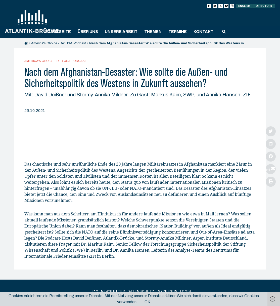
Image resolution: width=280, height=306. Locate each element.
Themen (153, 31)
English (244, 6)
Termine (177, 31)
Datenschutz (141, 291)
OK (147, 302)
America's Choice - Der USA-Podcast (58, 43)
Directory (264, 6)
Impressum (167, 291)
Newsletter (113, 291)
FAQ (95, 291)
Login (185, 291)
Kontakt (203, 31)
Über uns (88, 31)
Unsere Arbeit (121, 31)
